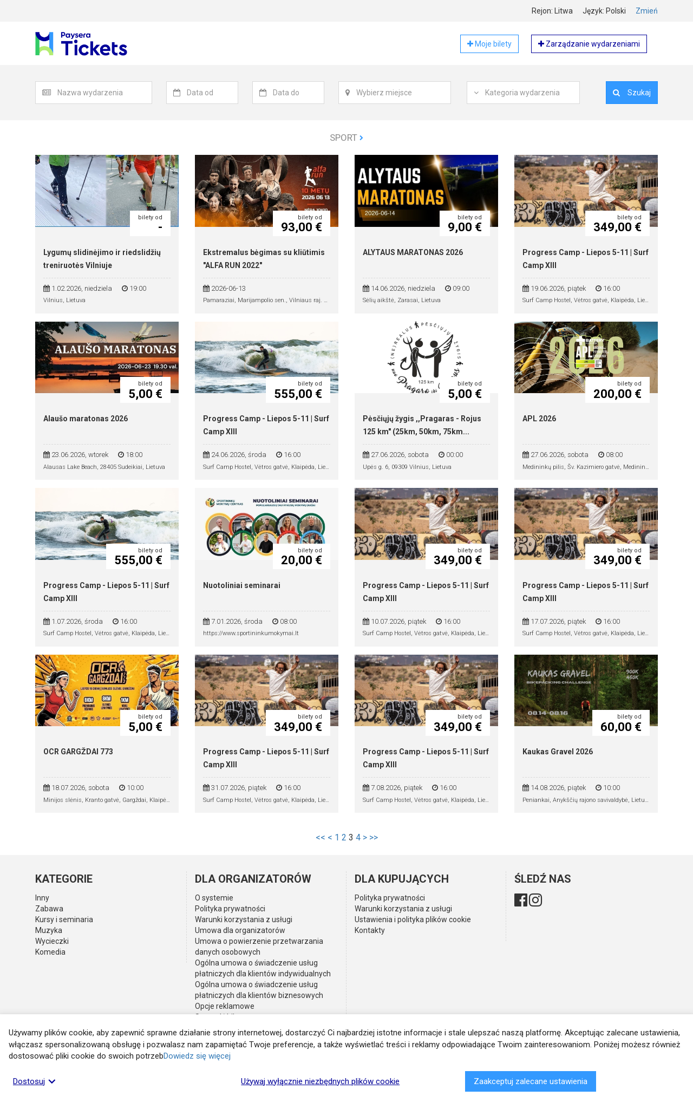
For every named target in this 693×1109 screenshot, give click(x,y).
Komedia (50, 952)
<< (320, 837)
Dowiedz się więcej (197, 1056)
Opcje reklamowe (224, 1006)
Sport (346, 137)
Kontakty (370, 930)
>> (373, 837)
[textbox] (104, 92)
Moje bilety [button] (489, 44)
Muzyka (48, 930)
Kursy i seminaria (64, 919)
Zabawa (49, 908)
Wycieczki (52, 941)
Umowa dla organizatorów (240, 930)
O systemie (214, 897)
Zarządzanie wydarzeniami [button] (589, 44)
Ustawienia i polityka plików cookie (413, 919)
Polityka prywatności (230, 908)
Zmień (647, 10)
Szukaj (632, 92)
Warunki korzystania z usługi (243, 919)
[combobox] (104, 92)
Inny (42, 897)
